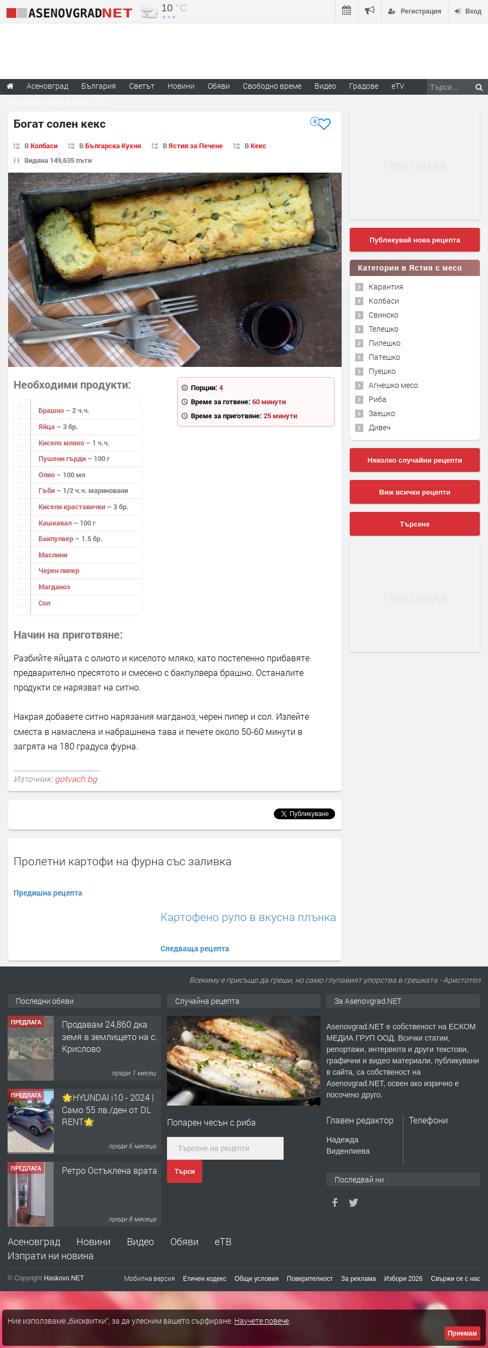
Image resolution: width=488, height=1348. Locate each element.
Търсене (415, 524)
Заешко (382, 413)
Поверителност (310, 1279)
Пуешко (382, 371)
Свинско (384, 315)
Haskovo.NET (64, 1278)
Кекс (258, 145)
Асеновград (34, 1241)
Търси (185, 1171)
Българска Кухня (113, 145)
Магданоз (54, 586)
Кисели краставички (72, 506)
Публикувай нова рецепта (414, 240)
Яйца (47, 426)
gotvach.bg (76, 778)
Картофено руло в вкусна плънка (248, 917)
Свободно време (272, 86)
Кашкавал (55, 523)
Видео (140, 1241)
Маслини (52, 555)
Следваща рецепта (194, 948)
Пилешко (385, 343)
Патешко (384, 357)
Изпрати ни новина (51, 1255)
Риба (378, 399)
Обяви (184, 1241)
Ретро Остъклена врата (109, 1170)
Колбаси (43, 145)
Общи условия (257, 1279)
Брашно (52, 410)
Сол (44, 603)
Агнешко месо (393, 385)
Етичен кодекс (205, 1279)
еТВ (223, 1241)
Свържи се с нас (455, 1279)
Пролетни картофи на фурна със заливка (123, 861)
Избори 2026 (403, 1279)
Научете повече (261, 1321)
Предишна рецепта (48, 892)
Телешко (384, 329)
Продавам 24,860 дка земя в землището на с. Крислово (109, 1036)
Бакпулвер (56, 538)
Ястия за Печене (196, 145)
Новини (181, 86)
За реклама (358, 1279)
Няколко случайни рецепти (415, 460)
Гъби (47, 490)
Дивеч (379, 427)
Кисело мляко (62, 443)
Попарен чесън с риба (211, 1122)
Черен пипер (58, 570)
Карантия (386, 286)
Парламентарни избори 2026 (58, 102)
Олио (47, 474)
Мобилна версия (149, 1278)
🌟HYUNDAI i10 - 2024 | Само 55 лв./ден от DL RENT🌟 (108, 1109)
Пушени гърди (62, 458)
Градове (363, 86)
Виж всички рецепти (414, 492)
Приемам (462, 1333)
